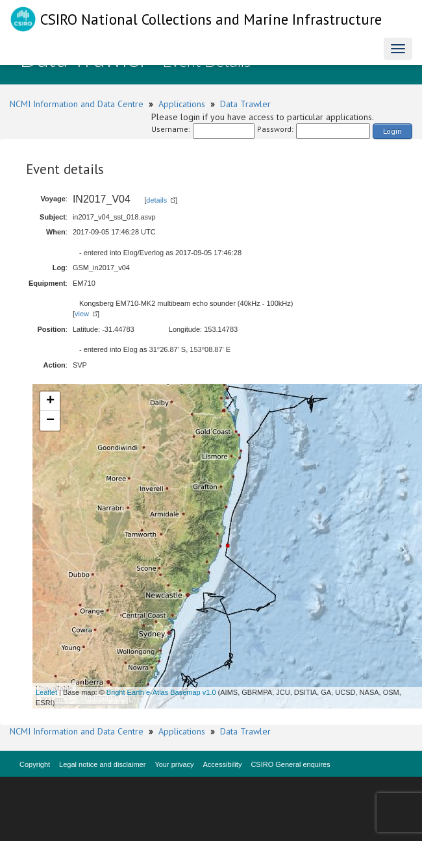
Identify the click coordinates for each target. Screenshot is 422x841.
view (82, 314)
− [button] (50, 421)
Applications (181, 104)
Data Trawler (245, 104)
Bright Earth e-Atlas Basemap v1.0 (161, 692)
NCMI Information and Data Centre (76, 104)
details (156, 200)
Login (392, 131)
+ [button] (50, 401)
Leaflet (46, 692)
